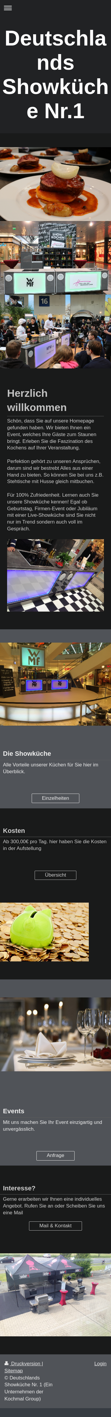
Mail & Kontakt (55, 1225)
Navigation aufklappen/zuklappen (55, 7)
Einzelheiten (55, 798)
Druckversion (23, 1363)
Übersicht (55, 875)
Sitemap (13, 1371)
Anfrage (55, 1155)
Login (100, 1363)
